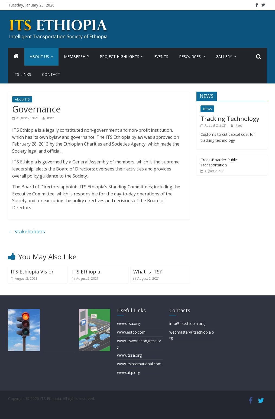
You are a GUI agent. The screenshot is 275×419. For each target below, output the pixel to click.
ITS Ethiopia (86, 271)
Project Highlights (119, 56)
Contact (51, 74)
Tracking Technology (229, 118)
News (207, 109)
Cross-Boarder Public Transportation (219, 162)
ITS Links (22, 74)
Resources (190, 56)
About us (39, 56)
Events (161, 56)
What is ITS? (147, 271)
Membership (76, 56)
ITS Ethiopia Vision (32, 271)
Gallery (224, 56)
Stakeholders (26, 231)
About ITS (22, 99)
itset (50, 118)
